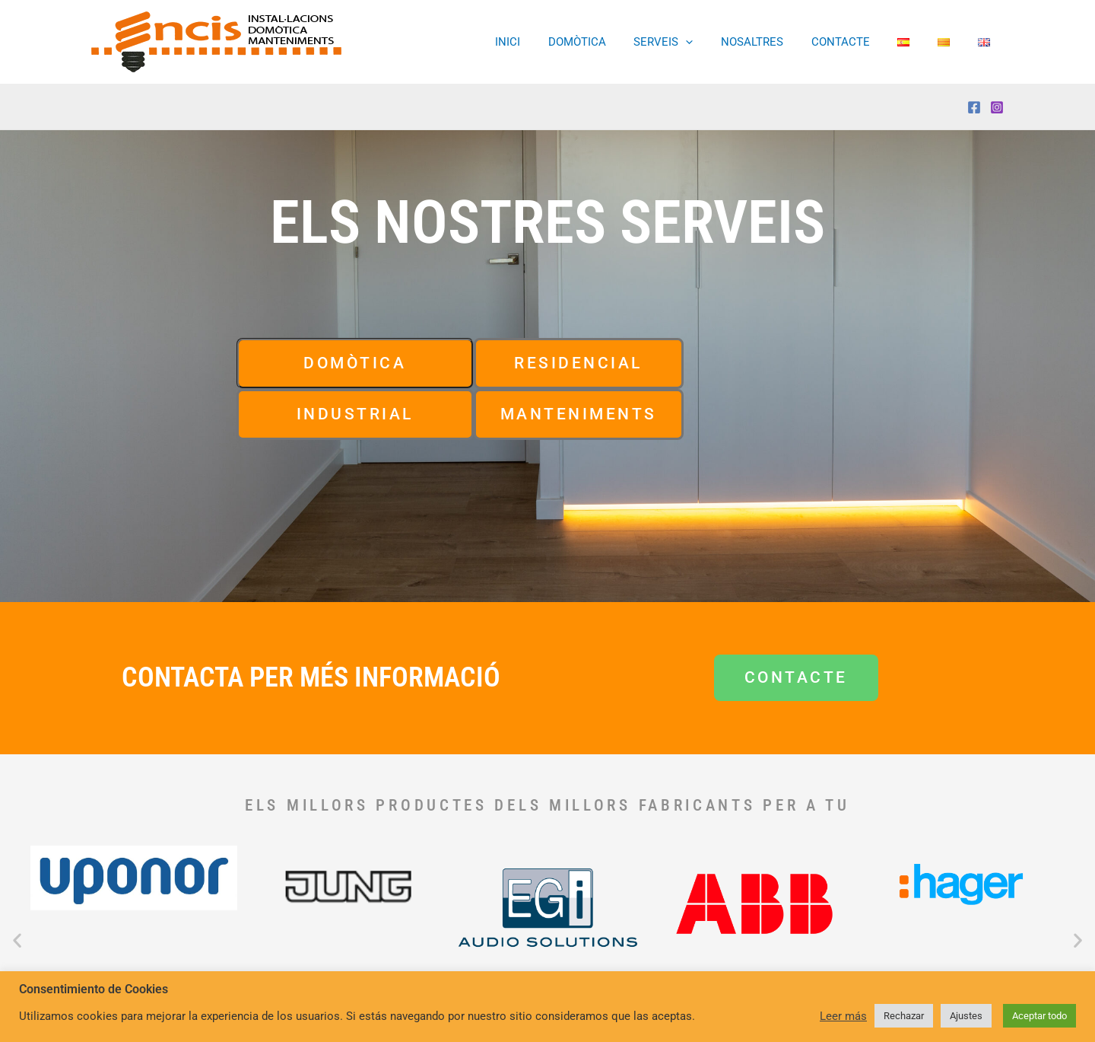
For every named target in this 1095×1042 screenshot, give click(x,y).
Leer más (843, 1016)
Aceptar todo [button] (1039, 1015)
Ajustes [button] (966, 1015)
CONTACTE (858, 42)
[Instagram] (997, 107)
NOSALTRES (775, 42)
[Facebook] (974, 107)
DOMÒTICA (610, 42)
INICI (545, 42)
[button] (713, 42)
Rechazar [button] (904, 1015)
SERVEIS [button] (691, 42)
